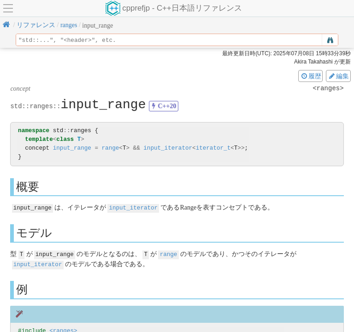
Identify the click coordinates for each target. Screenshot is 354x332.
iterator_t (213, 148)
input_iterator (167, 148)
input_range (72, 148)
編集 (338, 76)
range (110, 148)
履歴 (310, 76)
